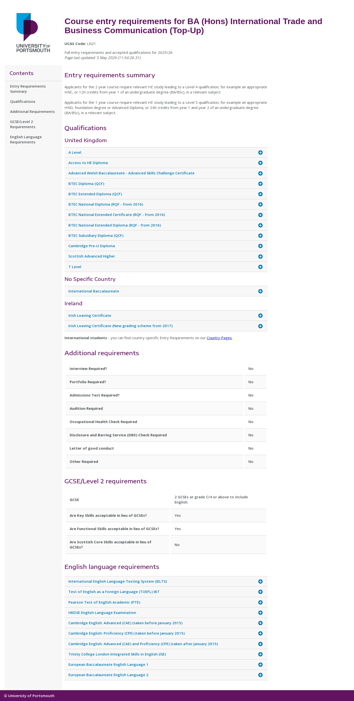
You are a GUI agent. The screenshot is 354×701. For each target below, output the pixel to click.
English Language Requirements (26, 139)
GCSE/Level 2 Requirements (22, 124)
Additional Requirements (32, 111)
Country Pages (219, 337)
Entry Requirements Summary (28, 89)
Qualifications (22, 101)
